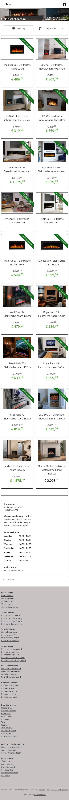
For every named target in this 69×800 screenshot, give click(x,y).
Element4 (5, 719)
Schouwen (5, 775)
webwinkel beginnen (59, 790)
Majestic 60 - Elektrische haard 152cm (51, 262)
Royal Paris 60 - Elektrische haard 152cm (17, 365)
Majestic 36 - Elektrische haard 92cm (17, 66)
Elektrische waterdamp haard (13, 660)
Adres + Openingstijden (11, 753)
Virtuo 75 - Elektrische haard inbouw (17, 468)
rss (48, 790)
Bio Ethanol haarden (9, 772)
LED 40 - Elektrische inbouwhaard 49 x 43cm (52, 66)
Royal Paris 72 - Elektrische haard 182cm (17, 416)
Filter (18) (18, 28)
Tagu (3, 722)
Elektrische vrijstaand (10, 655)
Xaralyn (4, 725)
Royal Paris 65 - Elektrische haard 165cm (51, 365)
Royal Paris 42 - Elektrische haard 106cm (17, 314)
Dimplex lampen (8, 688)
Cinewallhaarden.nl (9, 632)
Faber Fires (6, 713)
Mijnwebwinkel (40, 794)
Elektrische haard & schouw (13, 657)
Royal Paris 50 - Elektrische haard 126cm (51, 314)
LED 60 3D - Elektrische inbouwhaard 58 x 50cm (52, 416)
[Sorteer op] (50, 28)
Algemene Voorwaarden (11, 747)
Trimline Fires (6, 727)
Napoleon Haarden (9, 736)
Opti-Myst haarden (9, 767)
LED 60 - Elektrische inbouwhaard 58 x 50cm (17, 118)
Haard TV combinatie (10, 640)
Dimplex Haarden (8, 710)
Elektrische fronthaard (10, 615)
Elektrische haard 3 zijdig (11, 621)
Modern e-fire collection (11, 668)
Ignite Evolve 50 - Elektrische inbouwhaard (51, 169)
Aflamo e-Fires (7, 716)
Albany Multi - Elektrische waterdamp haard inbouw (52, 469)
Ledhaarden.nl (7, 595)
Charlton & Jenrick (8, 730)
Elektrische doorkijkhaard (12, 624)
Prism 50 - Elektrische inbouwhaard (52, 220)
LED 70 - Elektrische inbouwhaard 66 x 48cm (52, 118)
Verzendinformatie (9, 750)
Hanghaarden (7, 770)
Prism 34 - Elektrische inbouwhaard (17, 220)
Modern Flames (7, 598)
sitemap (42, 790)
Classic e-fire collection (10, 671)
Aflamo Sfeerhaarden (10, 607)
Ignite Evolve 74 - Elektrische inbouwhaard (17, 169)
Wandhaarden (7, 764)
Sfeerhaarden (7, 604)
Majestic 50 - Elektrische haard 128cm (17, 262)
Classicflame (6, 708)
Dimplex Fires (7, 601)
